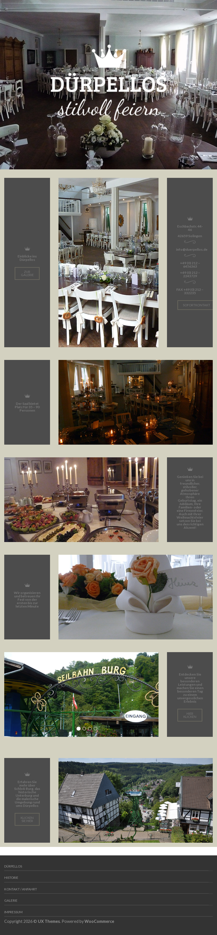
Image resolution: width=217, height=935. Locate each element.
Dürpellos (13, 866)
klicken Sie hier (27, 819)
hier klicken (189, 714)
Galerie (11, 900)
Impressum (13, 912)
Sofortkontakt (196, 305)
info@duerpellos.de (191, 249)
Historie (11, 877)
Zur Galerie (27, 273)
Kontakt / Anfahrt (20, 889)
